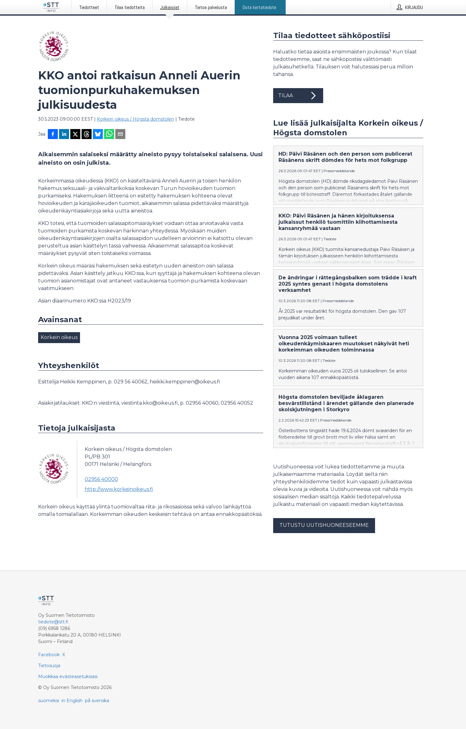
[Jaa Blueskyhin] (98, 134)
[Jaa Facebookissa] (53, 134)
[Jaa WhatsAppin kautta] (109, 134)
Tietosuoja (49, 665)
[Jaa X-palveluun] (75, 134)
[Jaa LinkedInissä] (64, 134)
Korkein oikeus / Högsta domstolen (135, 119)
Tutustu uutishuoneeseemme (324, 525)
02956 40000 (101, 479)
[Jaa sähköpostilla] (120, 134)
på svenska (97, 700)
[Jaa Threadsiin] (87, 134)
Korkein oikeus (59, 337)
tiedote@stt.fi (53, 622)
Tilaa (298, 95)
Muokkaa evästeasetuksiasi (68, 676)
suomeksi (48, 700)
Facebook (49, 654)
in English (72, 700)
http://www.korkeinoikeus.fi (119, 489)
